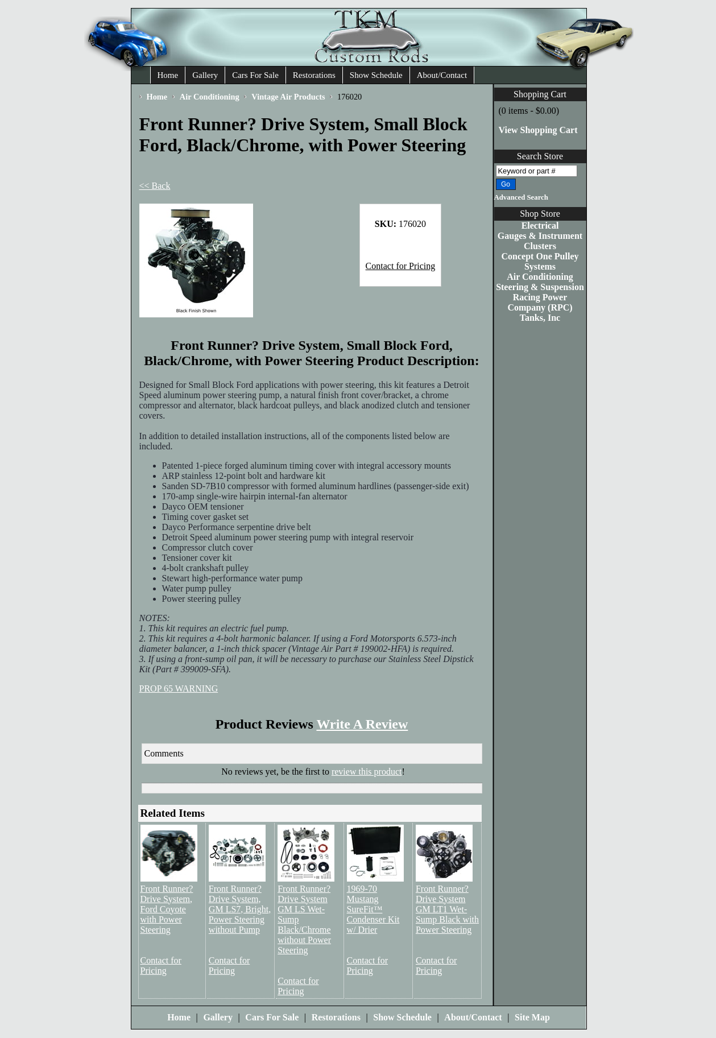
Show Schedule (376, 75)
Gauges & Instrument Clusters (540, 241)
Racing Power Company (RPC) (539, 302)
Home (168, 75)
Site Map (532, 1017)
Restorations (314, 75)
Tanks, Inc (540, 317)
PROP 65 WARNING (178, 688)
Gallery (205, 75)
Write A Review (362, 724)
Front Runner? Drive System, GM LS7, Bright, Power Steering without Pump (240, 909)
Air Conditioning (540, 277)
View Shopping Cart (538, 130)
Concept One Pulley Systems (540, 261)
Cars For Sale (255, 75)
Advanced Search (521, 197)
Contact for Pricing (401, 266)
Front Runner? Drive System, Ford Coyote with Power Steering (166, 909)
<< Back (155, 186)
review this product (367, 771)
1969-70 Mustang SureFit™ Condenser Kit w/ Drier (373, 909)
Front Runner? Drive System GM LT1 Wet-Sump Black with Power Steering (447, 909)
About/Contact (442, 75)
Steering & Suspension (540, 287)
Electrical (540, 225)
